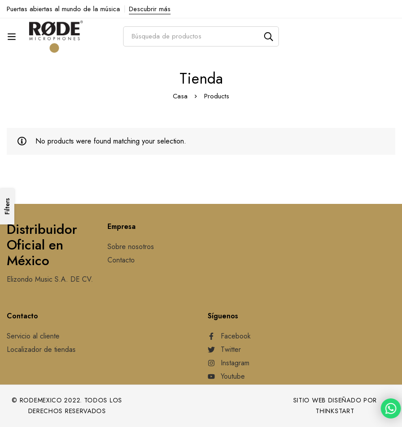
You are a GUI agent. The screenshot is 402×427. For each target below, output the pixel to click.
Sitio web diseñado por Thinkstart (335, 406)
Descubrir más (150, 9)
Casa (180, 96)
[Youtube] (226, 376)
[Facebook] (229, 336)
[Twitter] (224, 349)
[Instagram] (228, 363)
